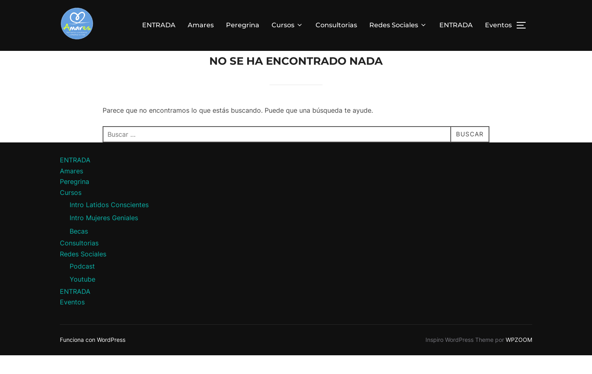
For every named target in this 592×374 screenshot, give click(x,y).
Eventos (498, 25)
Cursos (287, 25)
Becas (79, 249)
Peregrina (242, 25)
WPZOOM (519, 357)
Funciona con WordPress (92, 357)
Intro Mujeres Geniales (104, 236)
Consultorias (336, 25)
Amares (201, 25)
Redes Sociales (398, 25)
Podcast (82, 284)
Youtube (82, 297)
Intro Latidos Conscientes (109, 223)
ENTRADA (158, 25)
